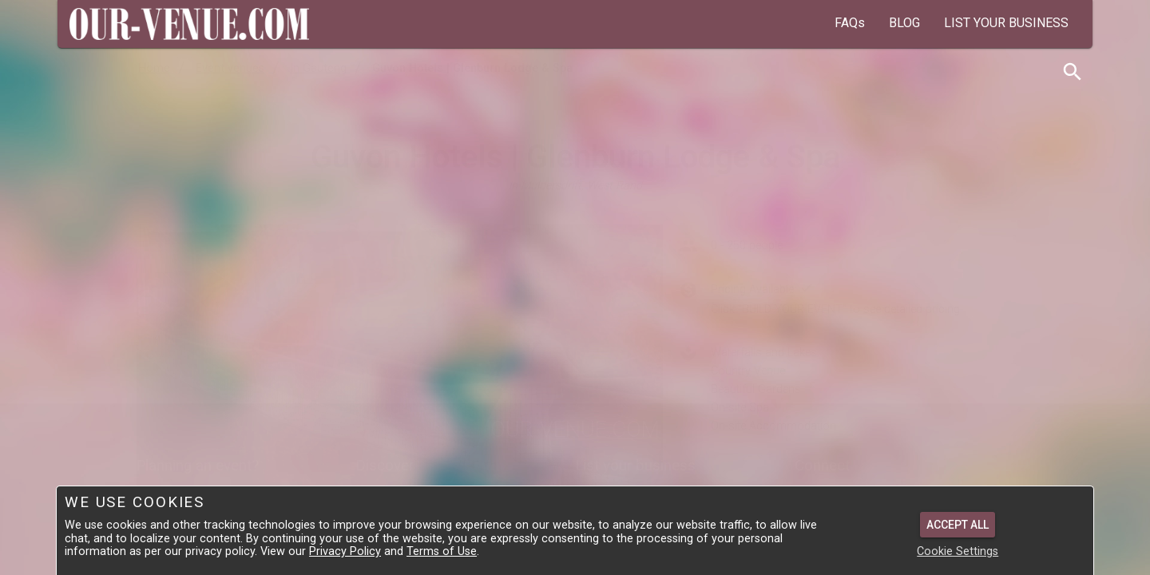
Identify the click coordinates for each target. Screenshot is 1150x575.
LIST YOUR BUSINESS (1006, 22)
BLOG (904, 22)
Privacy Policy (345, 551)
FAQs (850, 22)
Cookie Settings (957, 551)
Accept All (957, 524)
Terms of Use (441, 551)
